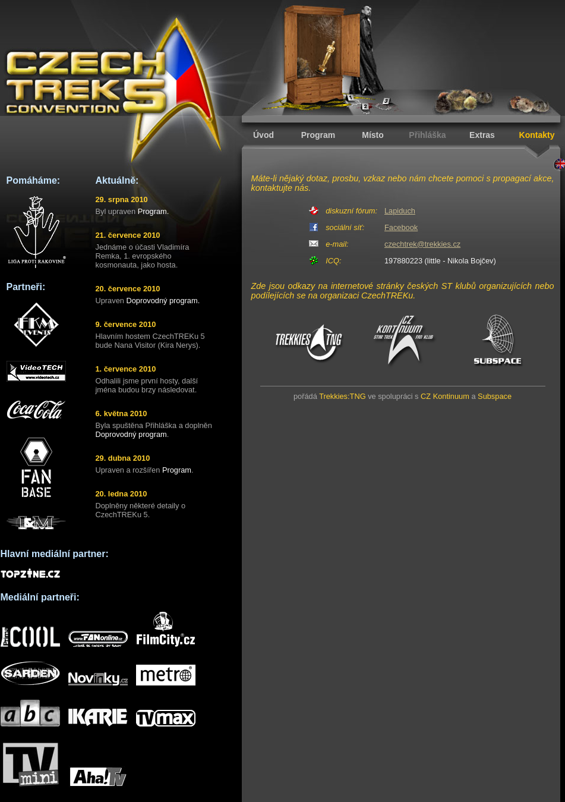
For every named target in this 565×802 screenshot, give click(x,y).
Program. (153, 211)
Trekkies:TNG (342, 396)
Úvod (263, 135)
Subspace (495, 396)
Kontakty (537, 135)
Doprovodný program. (163, 300)
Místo (373, 135)
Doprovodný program (131, 434)
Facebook (401, 227)
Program (318, 135)
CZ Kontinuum (445, 396)
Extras (482, 135)
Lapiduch (399, 210)
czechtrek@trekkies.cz (422, 244)
